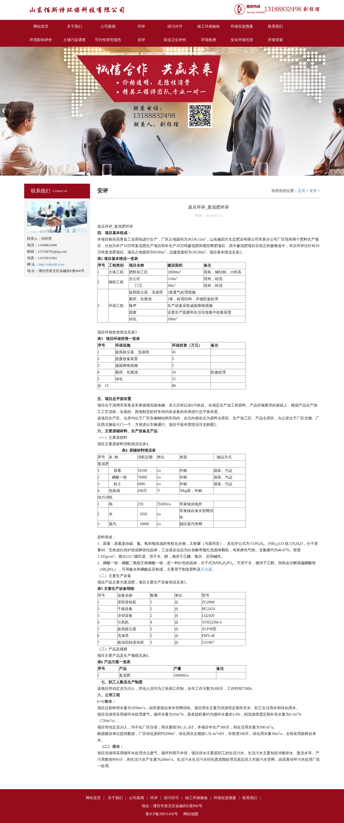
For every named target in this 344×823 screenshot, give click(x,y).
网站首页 (40, 26)
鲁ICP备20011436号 (162, 814)
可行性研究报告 (108, 40)
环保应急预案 (242, 26)
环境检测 (208, 40)
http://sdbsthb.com (51, 264)
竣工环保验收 (208, 26)
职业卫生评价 (175, 40)
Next (340, 110)
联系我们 (275, 26)
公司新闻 (108, 26)
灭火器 (206, 569)
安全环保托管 (242, 40)
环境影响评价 (41, 40)
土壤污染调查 (74, 40)
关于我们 (74, 26)
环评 (141, 26)
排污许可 (174, 26)
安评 (141, 40)
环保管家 (275, 40)
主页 (301, 191)
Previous (4, 110)
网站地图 (190, 814)
